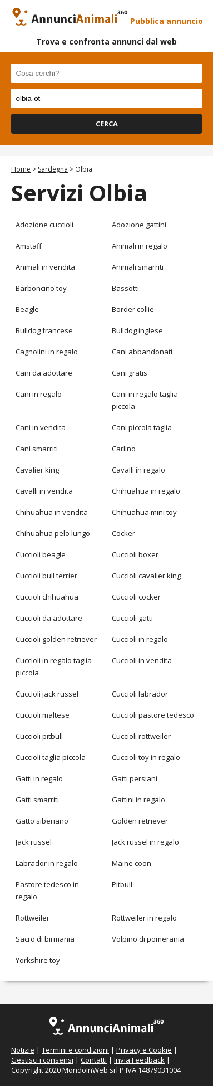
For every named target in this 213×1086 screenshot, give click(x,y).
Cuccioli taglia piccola (51, 757)
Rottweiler (32, 918)
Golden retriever (140, 821)
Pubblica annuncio (166, 21)
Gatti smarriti (37, 800)
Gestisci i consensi (42, 1060)
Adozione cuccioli (44, 225)
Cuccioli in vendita (142, 660)
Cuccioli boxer (135, 554)
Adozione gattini (139, 225)
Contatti (94, 1060)
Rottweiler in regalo (144, 918)
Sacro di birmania (45, 939)
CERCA (107, 124)
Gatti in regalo (39, 778)
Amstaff (29, 246)
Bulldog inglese (137, 330)
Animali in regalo (139, 246)
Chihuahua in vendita (52, 512)
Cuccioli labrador (140, 694)
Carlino (124, 449)
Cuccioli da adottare (49, 618)
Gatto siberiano (42, 821)
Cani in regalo (39, 394)
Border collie (133, 309)
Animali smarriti (138, 267)
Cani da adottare (44, 373)
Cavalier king (37, 470)
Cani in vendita (41, 427)
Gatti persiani (134, 778)
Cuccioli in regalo (140, 639)
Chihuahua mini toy (144, 512)
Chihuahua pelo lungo (53, 533)
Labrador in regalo (47, 863)
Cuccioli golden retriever (56, 639)
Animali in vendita (45, 267)
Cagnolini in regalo (47, 352)
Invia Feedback (139, 1060)
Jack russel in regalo (145, 842)
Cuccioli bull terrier (46, 576)
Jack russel (34, 842)
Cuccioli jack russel (47, 694)
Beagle (27, 309)
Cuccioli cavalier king (146, 576)
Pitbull (122, 884)
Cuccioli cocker (136, 597)
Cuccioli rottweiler (141, 736)
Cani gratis (129, 373)
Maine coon (131, 863)
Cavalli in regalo (138, 470)
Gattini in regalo (138, 800)
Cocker (123, 533)
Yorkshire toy (38, 960)
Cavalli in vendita (44, 491)
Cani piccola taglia (142, 427)
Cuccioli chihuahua (47, 597)
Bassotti (125, 288)
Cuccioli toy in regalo (146, 757)
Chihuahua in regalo (146, 491)
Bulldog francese (44, 330)
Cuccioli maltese (43, 715)
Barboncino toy (41, 288)
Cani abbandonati (142, 352)
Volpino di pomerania (148, 939)
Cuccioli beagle (41, 554)
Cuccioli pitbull (39, 736)
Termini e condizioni (75, 1050)
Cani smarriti (37, 449)
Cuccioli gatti (132, 618)
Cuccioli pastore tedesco (153, 715)
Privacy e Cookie (144, 1050)
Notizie (22, 1050)
